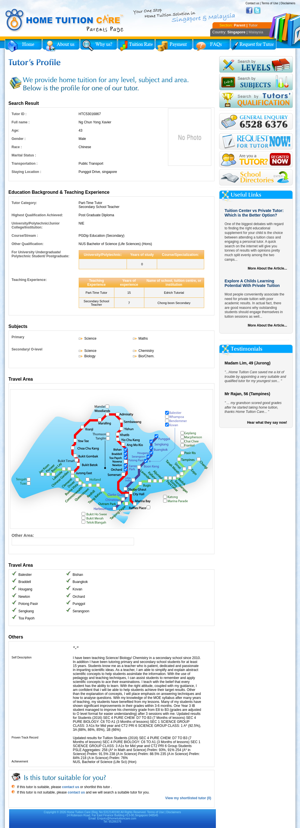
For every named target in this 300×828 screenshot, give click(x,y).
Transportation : (25, 164)
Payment (173, 45)
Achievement (20, 761)
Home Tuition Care (78, 812)
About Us (61, 45)
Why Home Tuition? (98, 45)
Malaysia (255, 32)
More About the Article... (267, 268)
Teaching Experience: (29, 280)
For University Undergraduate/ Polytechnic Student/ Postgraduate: (41, 254)
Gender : (19, 139)
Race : (17, 147)
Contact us (252, 3)
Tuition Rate (136, 45)
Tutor (253, 25)
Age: (15, 130)
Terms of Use (270, 3)
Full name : (21, 122)
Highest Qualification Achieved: (37, 215)
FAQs (211, 45)
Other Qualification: (28, 244)
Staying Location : (26, 172)
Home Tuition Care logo (65, 20)
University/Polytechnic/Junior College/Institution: (36, 225)
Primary (18, 337)
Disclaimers (288, 3)
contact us (70, 787)
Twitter (257, 10)
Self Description (22, 657)
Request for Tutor (253, 45)
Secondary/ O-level (27, 349)
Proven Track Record (25, 737)
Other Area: (23, 535)
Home (23, 45)
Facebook (249, 10)
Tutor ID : (19, 114)
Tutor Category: (24, 203)
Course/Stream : (25, 236)
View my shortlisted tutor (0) (188, 798)
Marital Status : (24, 155)
